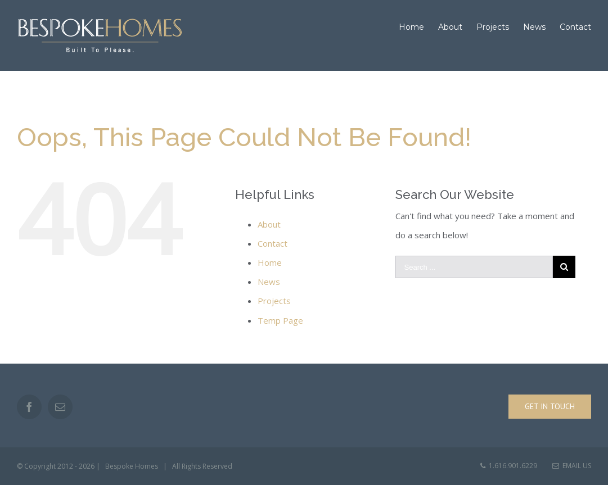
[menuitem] (418, 27)
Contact (272, 243)
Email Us (571, 465)
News (269, 281)
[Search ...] (474, 267)
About (269, 224)
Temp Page (280, 320)
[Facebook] (29, 407)
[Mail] (60, 407)
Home (270, 262)
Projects (274, 300)
